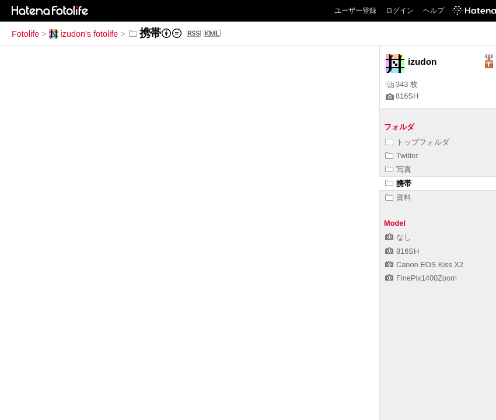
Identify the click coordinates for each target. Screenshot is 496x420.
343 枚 (402, 84)
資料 (398, 197)
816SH (402, 96)
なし (398, 237)
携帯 (398, 183)
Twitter (401, 155)
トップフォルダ (417, 142)
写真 (398, 169)
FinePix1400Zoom (421, 278)
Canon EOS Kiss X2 (424, 264)
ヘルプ (433, 10)
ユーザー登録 (355, 10)
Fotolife (25, 33)
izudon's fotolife (83, 33)
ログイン (400, 10)
